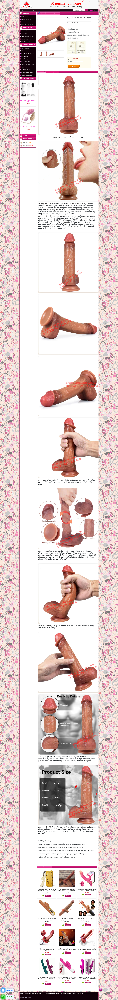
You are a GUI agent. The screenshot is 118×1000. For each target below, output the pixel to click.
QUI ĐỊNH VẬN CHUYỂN (25, 993)
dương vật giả (63, 222)
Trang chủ (23, 10)
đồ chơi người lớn (54, 210)
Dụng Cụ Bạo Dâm (25, 67)
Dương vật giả (44, 551)
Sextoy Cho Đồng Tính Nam (27, 36)
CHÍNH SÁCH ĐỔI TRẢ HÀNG (38, 993)
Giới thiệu (69, 1)
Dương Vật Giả (24, 16)
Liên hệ (75, 1)
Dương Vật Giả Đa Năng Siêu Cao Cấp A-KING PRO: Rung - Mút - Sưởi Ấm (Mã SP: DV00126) (47, 891)
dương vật (51, 626)
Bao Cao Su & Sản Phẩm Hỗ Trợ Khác (61, 10)
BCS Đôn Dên (24, 50)
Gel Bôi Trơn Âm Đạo (26, 69)
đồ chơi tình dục (78, 204)
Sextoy (41, 480)
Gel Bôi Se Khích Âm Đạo (27, 72)
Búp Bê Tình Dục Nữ (26, 39)
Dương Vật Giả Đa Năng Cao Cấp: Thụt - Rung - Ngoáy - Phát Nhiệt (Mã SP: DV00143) (86, 920)
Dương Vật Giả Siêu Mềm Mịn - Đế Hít (49, 13)
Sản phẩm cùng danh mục (52, 71)
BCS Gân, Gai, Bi (25, 48)
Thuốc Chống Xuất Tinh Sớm (27, 64)
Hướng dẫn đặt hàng (84, 1)
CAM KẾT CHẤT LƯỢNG (65, 993)
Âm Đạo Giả (24, 31)
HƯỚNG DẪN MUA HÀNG (77, 993)
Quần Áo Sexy (24, 59)
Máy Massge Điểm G (26, 22)
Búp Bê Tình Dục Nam (26, 19)
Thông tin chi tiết (41, 71)
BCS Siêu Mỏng (24, 56)
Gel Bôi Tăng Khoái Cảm (26, 75)
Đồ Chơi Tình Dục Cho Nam (45, 10)
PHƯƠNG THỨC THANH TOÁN (52, 993)
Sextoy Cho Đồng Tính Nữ (27, 24)
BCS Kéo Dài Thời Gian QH (27, 53)
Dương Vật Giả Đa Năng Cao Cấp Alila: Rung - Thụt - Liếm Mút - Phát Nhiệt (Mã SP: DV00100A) (46, 979)
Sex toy (41, 757)
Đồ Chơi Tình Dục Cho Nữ (32, 10)
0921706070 (74, 4)
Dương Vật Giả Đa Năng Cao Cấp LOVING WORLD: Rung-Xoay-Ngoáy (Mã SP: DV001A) (47, 920)
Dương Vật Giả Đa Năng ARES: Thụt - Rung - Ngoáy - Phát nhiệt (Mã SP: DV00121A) (67, 920)
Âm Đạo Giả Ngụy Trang (26, 33)
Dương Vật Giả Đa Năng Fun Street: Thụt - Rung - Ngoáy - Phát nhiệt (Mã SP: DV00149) (47, 949)
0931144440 (58, 4)
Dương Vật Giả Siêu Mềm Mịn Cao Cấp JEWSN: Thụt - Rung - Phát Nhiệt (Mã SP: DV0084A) (67, 891)
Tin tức (93, 1)
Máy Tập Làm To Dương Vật (27, 41)
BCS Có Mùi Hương (25, 61)
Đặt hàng (74, 66)
